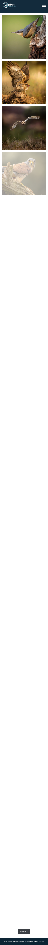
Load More (24, 931)
